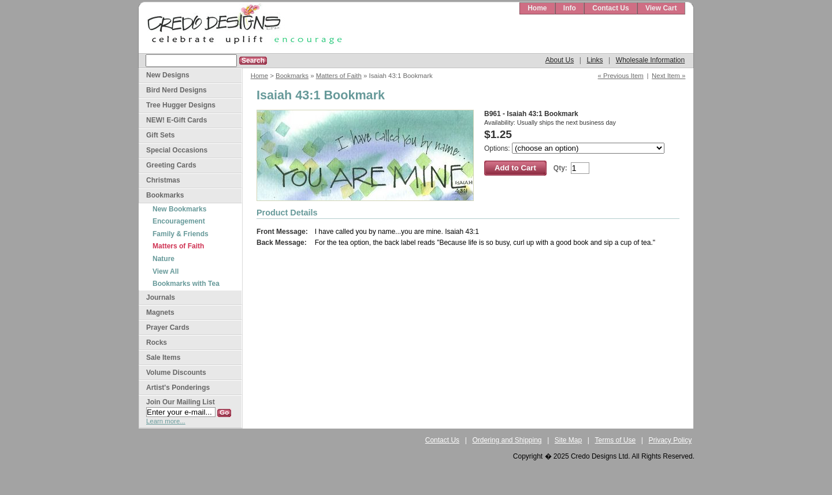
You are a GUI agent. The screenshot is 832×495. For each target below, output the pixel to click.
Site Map (568, 440)
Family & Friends (181, 234)
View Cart (661, 8)
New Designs (168, 75)
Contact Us (610, 8)
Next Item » (668, 75)
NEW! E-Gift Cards (176, 120)
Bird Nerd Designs (176, 90)
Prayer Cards (168, 327)
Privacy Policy (670, 440)
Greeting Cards (171, 165)
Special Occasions (176, 150)
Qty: (560, 168)
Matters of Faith (339, 75)
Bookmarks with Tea (186, 284)
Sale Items (163, 357)
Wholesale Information (650, 60)
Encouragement (179, 221)
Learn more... (165, 421)
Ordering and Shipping (506, 440)
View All (166, 271)
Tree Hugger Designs (181, 105)
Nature (163, 259)
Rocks (156, 342)
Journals (160, 297)
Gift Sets (160, 135)
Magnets (160, 312)
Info (569, 8)
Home (537, 8)
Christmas (163, 180)
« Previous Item (621, 75)
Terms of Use (615, 440)
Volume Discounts (176, 373)
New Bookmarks (179, 209)
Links (594, 60)
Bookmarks (292, 75)
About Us (559, 60)
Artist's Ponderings (178, 388)
